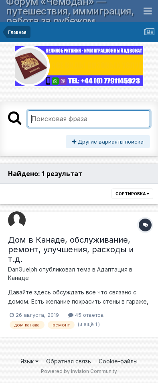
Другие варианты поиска (108, 141)
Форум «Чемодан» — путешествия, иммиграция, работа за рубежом (70, 11)
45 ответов (86, 315)
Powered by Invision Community (79, 371)
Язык (29, 361)
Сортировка (132, 193)
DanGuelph (22, 269)
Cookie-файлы (118, 361)
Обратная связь (68, 361)
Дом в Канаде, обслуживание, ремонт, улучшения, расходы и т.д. (71, 249)
